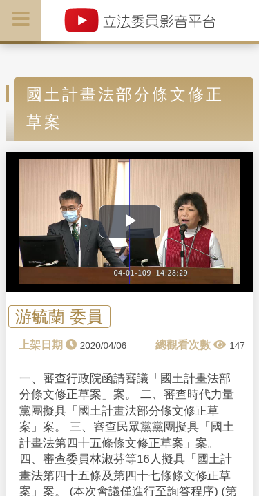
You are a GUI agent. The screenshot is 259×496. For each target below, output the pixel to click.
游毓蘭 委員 (59, 316)
